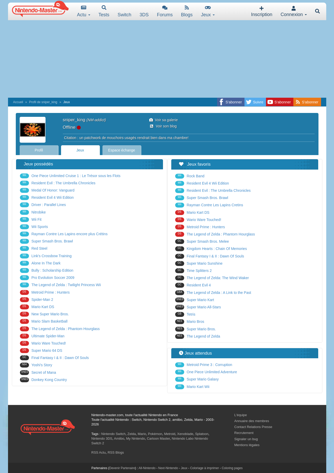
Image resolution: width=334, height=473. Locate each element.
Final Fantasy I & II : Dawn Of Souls (54, 357)
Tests (104, 11)
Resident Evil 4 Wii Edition (47, 197)
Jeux (208, 11)
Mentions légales (247, 445)
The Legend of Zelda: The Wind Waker (212, 278)
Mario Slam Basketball (44, 321)
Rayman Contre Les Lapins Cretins (209, 205)
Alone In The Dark (40, 263)
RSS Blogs (116, 452)
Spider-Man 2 (36, 299)
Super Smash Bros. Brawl (46, 241)
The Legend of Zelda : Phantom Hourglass (60, 328)
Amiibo (119, 438)
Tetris (185, 314)
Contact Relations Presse (253, 427)
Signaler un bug (246, 439)
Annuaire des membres (251, 421)
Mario (142, 434)
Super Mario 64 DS (41, 350)
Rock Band (189, 176)
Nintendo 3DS (101, 438)
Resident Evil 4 (193, 285)
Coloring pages (232, 468)
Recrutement (244, 433)
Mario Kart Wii (192, 386)
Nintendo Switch (113, 434)
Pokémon (155, 434)
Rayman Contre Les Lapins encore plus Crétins (64, 234)
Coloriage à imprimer (204, 468)
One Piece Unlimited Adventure (206, 372)
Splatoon (201, 434)
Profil (39, 150)
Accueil (18, 102)
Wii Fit (31, 219)
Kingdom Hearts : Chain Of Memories (211, 248)
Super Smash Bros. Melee (202, 241)
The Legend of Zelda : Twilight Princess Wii (60, 285)
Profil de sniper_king (43, 102)
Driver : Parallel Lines (43, 204)
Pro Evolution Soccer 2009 (47, 277)
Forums (165, 11)
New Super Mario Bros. (44, 314)
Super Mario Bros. (195, 329)
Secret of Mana (38, 372)
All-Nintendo (146, 468)
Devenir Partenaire (122, 468)
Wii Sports (34, 226)
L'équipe (240, 415)
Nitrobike (33, 212)
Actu (83, 11)
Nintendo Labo (183, 438)
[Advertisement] (167, 59)
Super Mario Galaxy (197, 379)
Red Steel (33, 248)
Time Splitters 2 (193, 270)
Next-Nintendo (168, 468)
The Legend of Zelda (197, 336)
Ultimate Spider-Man (42, 336)
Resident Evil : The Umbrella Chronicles (57, 183)
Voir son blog (163, 126)
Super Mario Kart (194, 299)
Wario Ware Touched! (43, 343)
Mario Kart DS (37, 306)
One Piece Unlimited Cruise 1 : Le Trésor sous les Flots (70, 175)
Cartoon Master (158, 438)
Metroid (169, 434)
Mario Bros (189, 321)
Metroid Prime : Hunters (45, 292)
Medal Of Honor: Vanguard (47, 190)
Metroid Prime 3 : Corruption (203, 364)
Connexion (293, 11)
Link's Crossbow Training (46, 256)
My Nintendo (135, 438)
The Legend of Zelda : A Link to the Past (213, 292)
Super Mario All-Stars (198, 307)
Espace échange (121, 150)
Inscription (261, 11)
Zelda (131, 434)
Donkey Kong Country (43, 379)
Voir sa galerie (163, 120)
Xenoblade (185, 434)
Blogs (187, 11)
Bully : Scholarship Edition (46, 270)
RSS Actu (98, 452)
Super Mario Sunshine (199, 263)
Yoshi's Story (36, 365)
